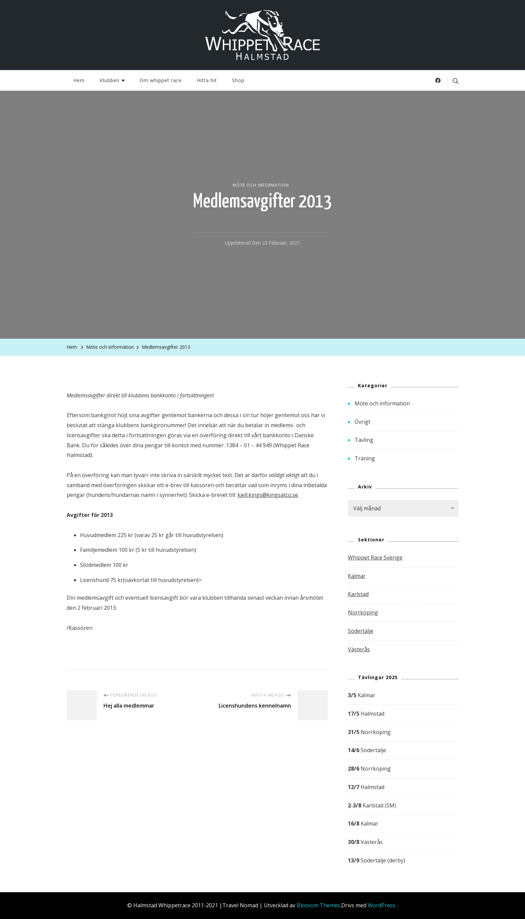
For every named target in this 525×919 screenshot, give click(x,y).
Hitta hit (207, 80)
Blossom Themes (318, 905)
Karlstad (358, 594)
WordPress (381, 905)
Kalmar (357, 576)
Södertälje (360, 631)
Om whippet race (161, 80)
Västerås (359, 649)
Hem (79, 80)
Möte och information (261, 185)
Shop (238, 80)
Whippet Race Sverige (375, 557)
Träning (365, 458)
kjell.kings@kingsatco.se (267, 495)
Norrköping (363, 612)
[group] (403, 778)
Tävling (364, 440)
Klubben (110, 80)
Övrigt (362, 421)
